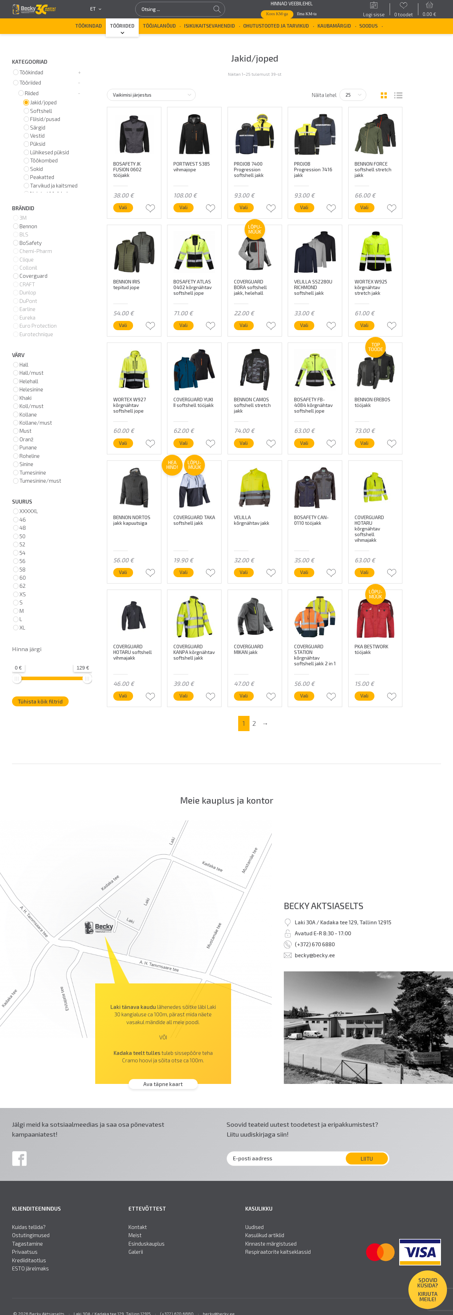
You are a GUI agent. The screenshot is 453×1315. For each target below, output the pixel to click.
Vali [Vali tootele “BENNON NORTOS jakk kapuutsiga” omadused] (123, 572)
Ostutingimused (31, 1235)
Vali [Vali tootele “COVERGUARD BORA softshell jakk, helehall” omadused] (244, 325)
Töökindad (88, 26)
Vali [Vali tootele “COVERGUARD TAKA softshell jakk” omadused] (183, 572)
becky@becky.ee (315, 955)
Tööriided (122, 26)
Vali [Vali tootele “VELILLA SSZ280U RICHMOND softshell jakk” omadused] (304, 325)
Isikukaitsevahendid (209, 26)
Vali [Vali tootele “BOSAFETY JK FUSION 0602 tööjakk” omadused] (123, 207)
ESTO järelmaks (30, 1268)
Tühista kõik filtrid (40, 701)
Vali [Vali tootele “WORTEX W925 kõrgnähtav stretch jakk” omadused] (364, 325)
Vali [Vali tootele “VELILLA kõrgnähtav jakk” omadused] (244, 572)
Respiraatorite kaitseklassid (278, 1251)
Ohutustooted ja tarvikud (276, 26)
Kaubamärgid (334, 26)
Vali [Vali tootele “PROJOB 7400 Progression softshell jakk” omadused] (244, 207)
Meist (135, 1235)
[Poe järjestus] (151, 95)
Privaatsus (25, 1251)
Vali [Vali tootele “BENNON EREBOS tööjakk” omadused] (364, 443)
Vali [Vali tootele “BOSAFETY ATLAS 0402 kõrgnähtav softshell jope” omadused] (183, 325)
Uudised (254, 1227)
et (95, 9)
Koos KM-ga (277, 14)
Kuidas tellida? (29, 1227)
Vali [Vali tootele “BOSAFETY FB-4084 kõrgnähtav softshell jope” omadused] (304, 443)
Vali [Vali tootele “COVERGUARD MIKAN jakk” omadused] (244, 696)
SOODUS (368, 26)
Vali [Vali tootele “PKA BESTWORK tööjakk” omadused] (364, 696)
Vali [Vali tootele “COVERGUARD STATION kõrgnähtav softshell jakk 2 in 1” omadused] (304, 696)
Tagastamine (27, 1243)
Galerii (135, 1251)
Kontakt (137, 1227)
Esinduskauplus (146, 1243)
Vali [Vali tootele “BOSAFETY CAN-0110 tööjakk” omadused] (304, 572)
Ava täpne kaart (163, 1084)
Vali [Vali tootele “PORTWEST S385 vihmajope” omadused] (183, 207)
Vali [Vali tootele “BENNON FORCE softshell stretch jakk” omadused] (364, 207)
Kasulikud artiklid (264, 1235)
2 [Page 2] (254, 723)
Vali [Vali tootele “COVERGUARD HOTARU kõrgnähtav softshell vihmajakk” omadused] (364, 572)
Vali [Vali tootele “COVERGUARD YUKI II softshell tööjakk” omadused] (183, 443)
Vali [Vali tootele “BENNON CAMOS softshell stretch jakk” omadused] (244, 443)
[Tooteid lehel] (352, 95)
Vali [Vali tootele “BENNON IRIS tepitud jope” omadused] (123, 325)
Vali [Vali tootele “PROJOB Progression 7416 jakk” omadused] (304, 207)
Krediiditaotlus (29, 1260)
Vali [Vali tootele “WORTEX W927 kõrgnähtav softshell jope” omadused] (123, 443)
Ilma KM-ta (307, 14)
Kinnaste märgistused (271, 1243)
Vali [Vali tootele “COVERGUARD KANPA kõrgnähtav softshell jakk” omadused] (183, 696)
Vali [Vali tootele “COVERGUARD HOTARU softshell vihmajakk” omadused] (123, 696)
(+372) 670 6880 (315, 944)
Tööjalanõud (159, 26)
